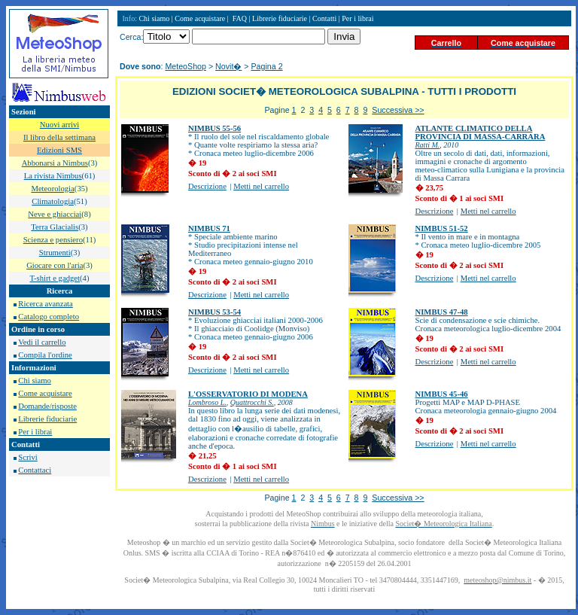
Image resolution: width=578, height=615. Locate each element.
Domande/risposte (47, 406)
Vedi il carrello (41, 342)
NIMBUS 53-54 (214, 312)
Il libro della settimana (59, 137)
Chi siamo (34, 380)
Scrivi (27, 457)
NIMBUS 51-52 (441, 228)
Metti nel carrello (261, 186)
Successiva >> (398, 109)
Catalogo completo (48, 316)
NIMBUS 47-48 (441, 312)
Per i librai (35, 432)
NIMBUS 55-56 (214, 128)
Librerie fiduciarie (47, 419)
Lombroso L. (207, 402)
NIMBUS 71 (209, 228)
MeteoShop (185, 66)
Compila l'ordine (44, 355)
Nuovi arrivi (59, 124)
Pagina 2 (267, 66)
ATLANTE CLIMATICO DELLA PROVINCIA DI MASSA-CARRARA (480, 132)
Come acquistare (44, 393)
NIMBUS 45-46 (441, 394)
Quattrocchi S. (252, 402)
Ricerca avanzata (45, 304)
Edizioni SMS (59, 150)
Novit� (228, 66)
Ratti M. (427, 145)
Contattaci (34, 470)
